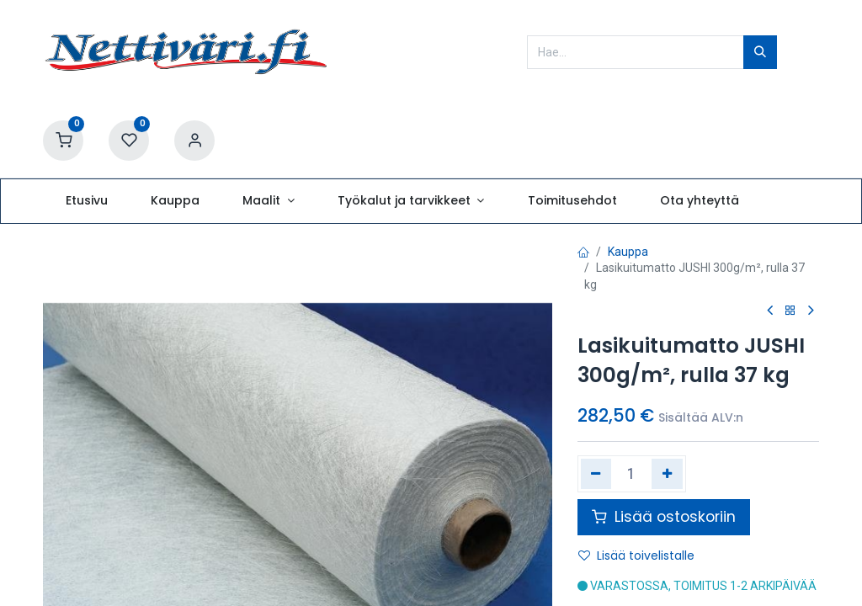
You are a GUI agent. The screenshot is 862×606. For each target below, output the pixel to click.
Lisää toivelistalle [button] (636, 555)
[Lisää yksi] (667, 474)
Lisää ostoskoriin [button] (664, 517)
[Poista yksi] (596, 474)
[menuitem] (86, 201)
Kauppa (628, 251)
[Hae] (760, 52)
